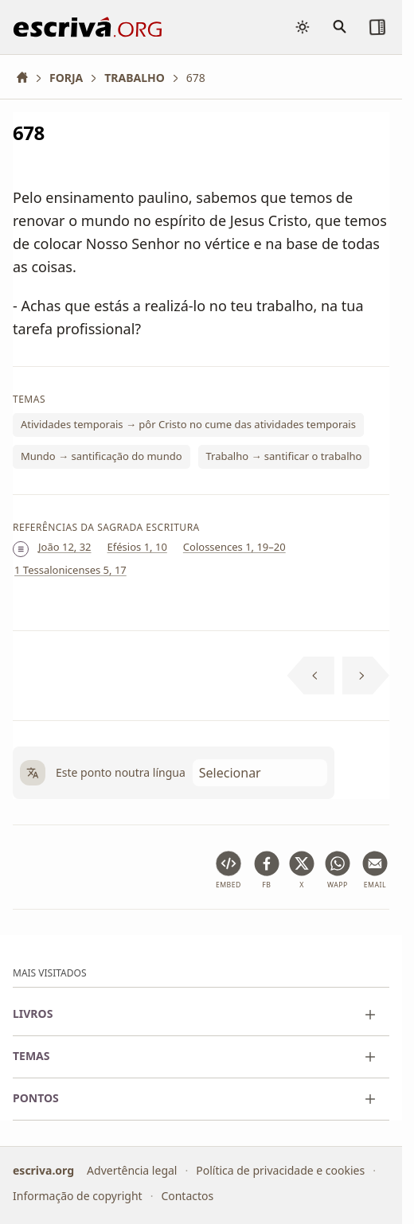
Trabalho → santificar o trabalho (284, 456)
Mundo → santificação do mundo (101, 456)
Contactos (187, 1195)
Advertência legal (132, 1170)
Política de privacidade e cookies (280, 1170)
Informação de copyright (78, 1195)
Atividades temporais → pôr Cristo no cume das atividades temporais (188, 424)
